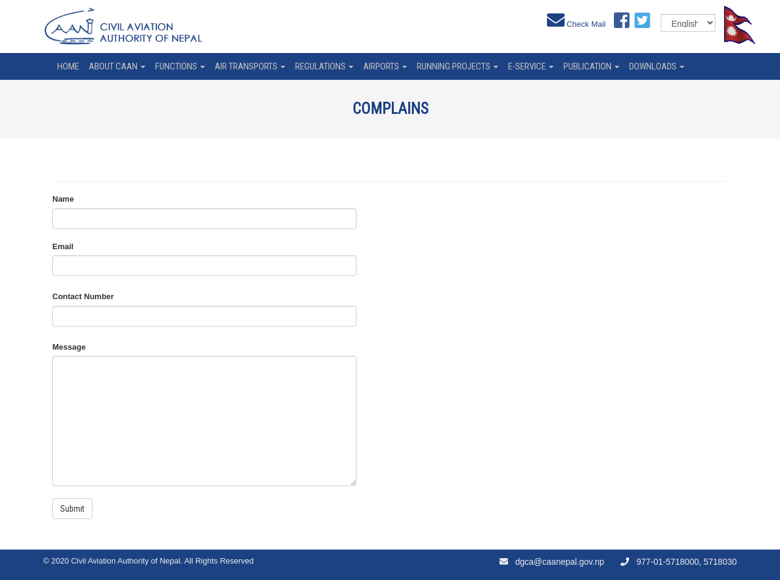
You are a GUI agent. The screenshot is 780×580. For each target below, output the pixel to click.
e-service (531, 66)
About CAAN (117, 66)
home (68, 66)
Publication (591, 66)
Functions (180, 66)
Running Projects (457, 66)
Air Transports (250, 66)
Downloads (656, 66)
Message (69, 347)
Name (63, 198)
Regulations (324, 66)
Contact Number (83, 296)
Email (63, 246)
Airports (385, 66)
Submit (72, 509)
